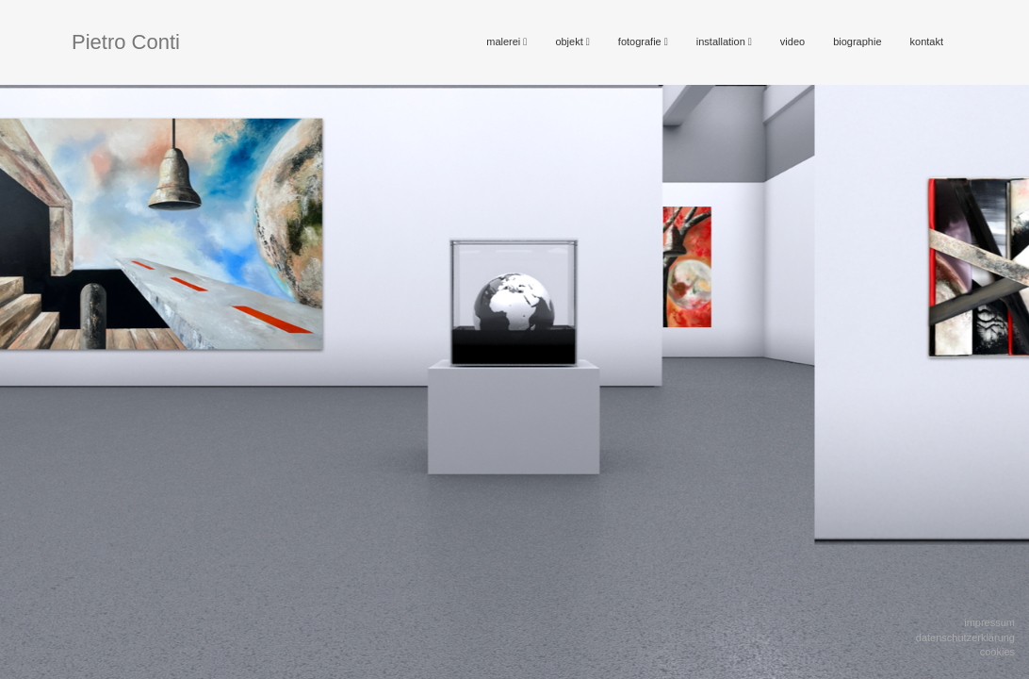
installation (724, 41)
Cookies (997, 651)
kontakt (926, 41)
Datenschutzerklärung (965, 637)
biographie (857, 41)
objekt (572, 41)
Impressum (989, 622)
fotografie (643, 41)
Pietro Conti (126, 42)
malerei (506, 41)
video (792, 41)
